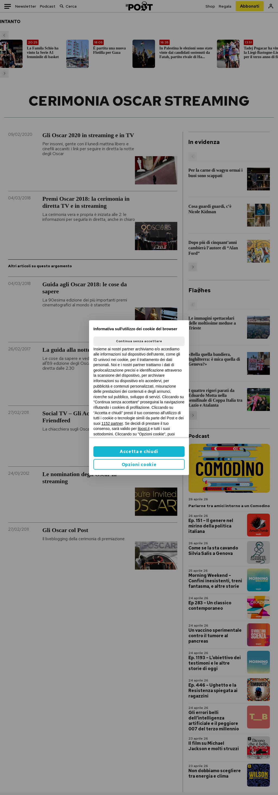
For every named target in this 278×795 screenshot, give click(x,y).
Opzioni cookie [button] (139, 464)
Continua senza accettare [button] (139, 341)
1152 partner (112, 423)
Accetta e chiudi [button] (139, 451)
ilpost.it (144, 428)
